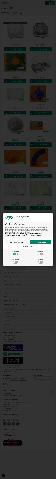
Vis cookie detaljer (28, 246)
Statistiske (40, 261)
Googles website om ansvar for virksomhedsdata (23, 235)
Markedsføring (41, 253)
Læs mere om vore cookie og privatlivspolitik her (23, 233)
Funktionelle (15, 261)
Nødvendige (15, 253)
